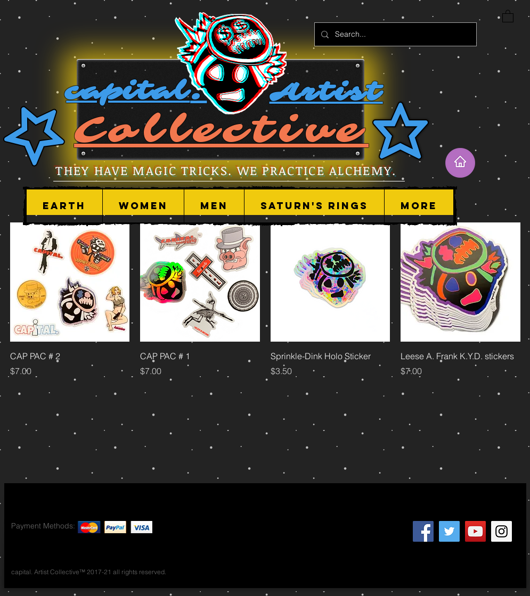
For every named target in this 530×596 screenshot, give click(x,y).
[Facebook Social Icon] (423, 531)
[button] (143, 205)
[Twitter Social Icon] (449, 531)
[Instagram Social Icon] (501, 531)
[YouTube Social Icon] (475, 531)
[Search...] (394, 34)
